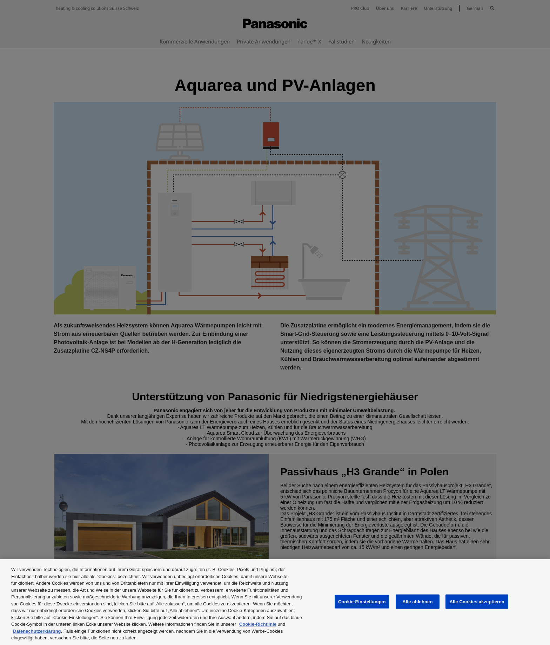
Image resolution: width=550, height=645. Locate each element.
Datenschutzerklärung (37, 631)
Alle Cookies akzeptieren (476, 601)
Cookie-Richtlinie (257, 624)
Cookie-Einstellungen (362, 601)
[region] (275, 602)
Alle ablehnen (417, 601)
